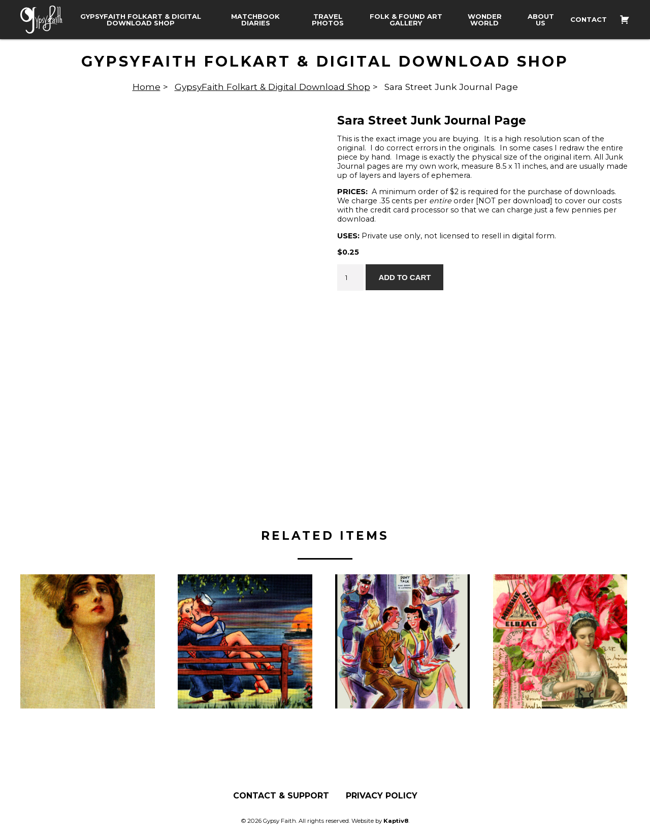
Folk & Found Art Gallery (406, 19)
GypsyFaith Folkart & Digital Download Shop (140, 19)
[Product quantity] (350, 277)
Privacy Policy (381, 796)
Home (146, 86)
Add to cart (404, 277)
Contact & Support (281, 796)
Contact (588, 19)
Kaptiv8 (395, 820)
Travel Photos (328, 19)
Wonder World (485, 19)
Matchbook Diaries (255, 19)
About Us (541, 19)
